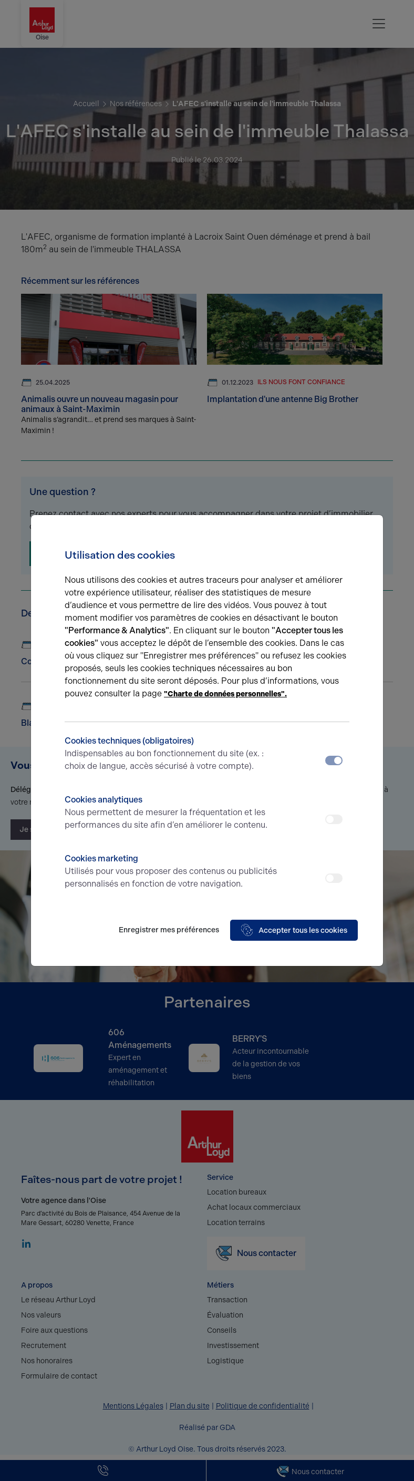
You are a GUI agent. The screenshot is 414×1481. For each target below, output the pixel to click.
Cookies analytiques (171, 813)
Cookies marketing (171, 871)
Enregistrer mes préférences (169, 929)
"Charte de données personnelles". (225, 694)
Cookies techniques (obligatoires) (171, 754)
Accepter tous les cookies (294, 930)
